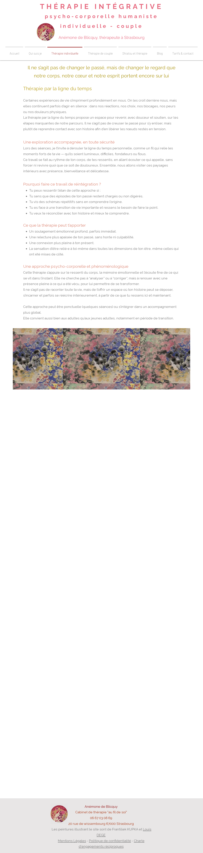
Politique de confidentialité (110, 841)
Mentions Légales (72, 841)
